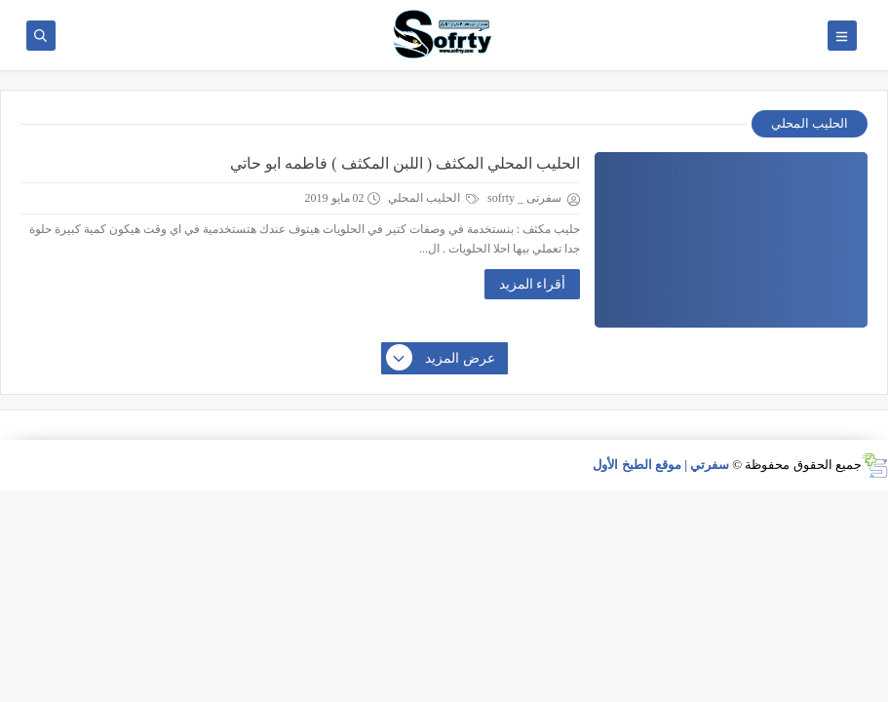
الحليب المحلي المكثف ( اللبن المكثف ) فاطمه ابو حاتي (405, 163)
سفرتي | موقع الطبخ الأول (661, 464)
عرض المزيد (441, 359)
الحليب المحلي (433, 198)
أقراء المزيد (532, 284)
